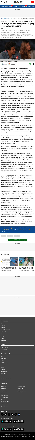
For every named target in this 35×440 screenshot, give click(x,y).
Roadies (3, 236)
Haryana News (4, 390)
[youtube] (12, 414)
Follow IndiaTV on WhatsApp (17, 240)
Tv (11, 18)
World (29, 6)
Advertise (3, 327)
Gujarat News (4, 403)
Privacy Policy (18, 436)
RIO (29, 436)
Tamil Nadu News (4, 397)
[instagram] (9, 414)
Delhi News (3, 388)
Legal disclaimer (9, 436)
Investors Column (4, 333)
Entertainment (6, 18)
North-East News (4, 395)
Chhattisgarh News (5, 401)
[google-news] (19, 414)
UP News (3, 399)
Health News (3, 373)
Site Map (3, 436)
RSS (33, 436)
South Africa (17, 236)
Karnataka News (4, 406)
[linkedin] (15, 414)
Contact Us (3, 323)
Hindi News (3, 334)
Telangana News (21, 390)
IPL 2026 (24, 6)
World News (3, 358)
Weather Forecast (4, 347)
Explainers (3, 369)
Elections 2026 (8, 6)
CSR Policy (24, 436)
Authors (2, 338)
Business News (4, 371)
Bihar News (3, 386)
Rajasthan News (21, 388)
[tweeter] (5, 414)
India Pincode (4, 349)
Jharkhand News (4, 391)
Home (2, 6)
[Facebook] (2, 414)
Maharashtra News (21, 386)
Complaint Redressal (5, 329)
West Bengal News (21, 391)
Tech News (3, 367)
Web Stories (3, 340)
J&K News (3, 404)
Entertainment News (5, 364)
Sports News (3, 365)
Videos (15, 6)
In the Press (3, 331)
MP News (3, 393)
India (20, 6)
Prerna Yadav (8, 28)
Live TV (2, 336)
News (2, 18)
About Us (3, 325)
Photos (2, 360)
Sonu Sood (9, 236)
